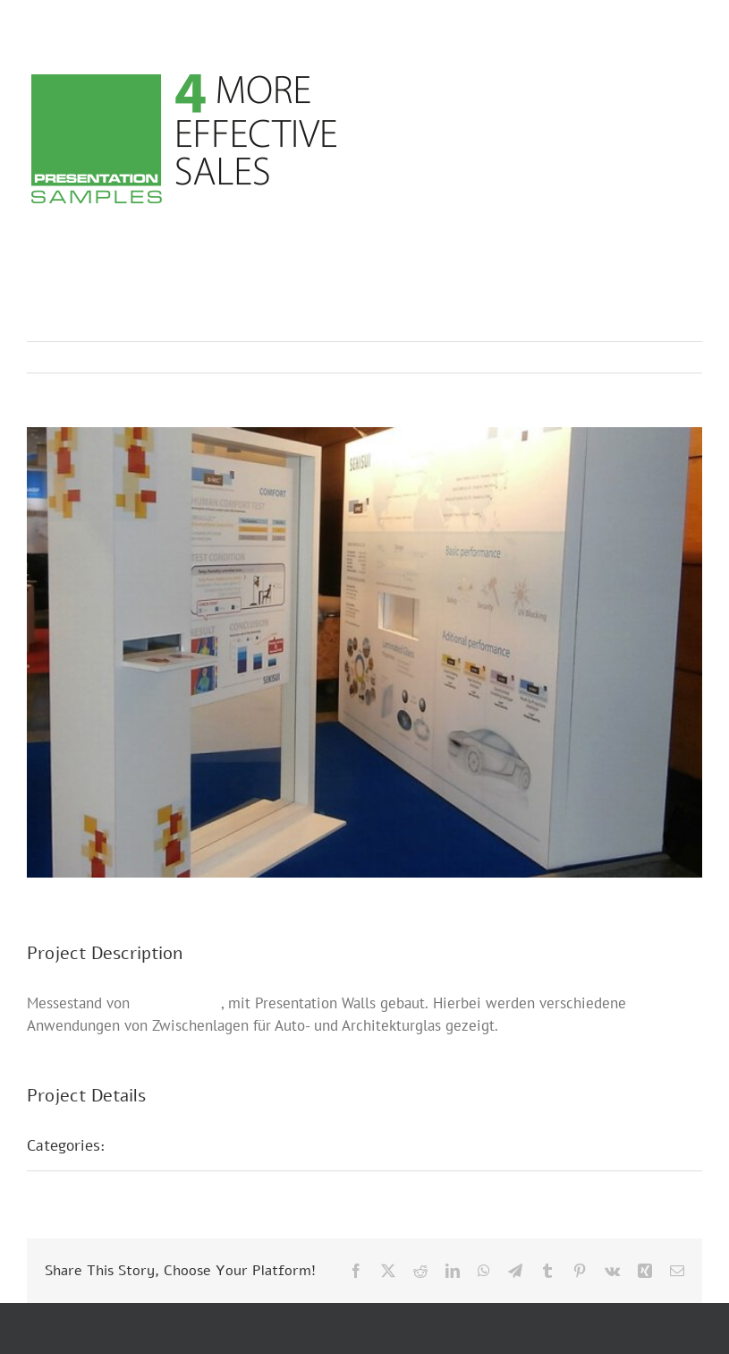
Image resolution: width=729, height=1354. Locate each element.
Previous (610, 357)
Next (671, 357)
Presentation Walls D (197, 1145)
